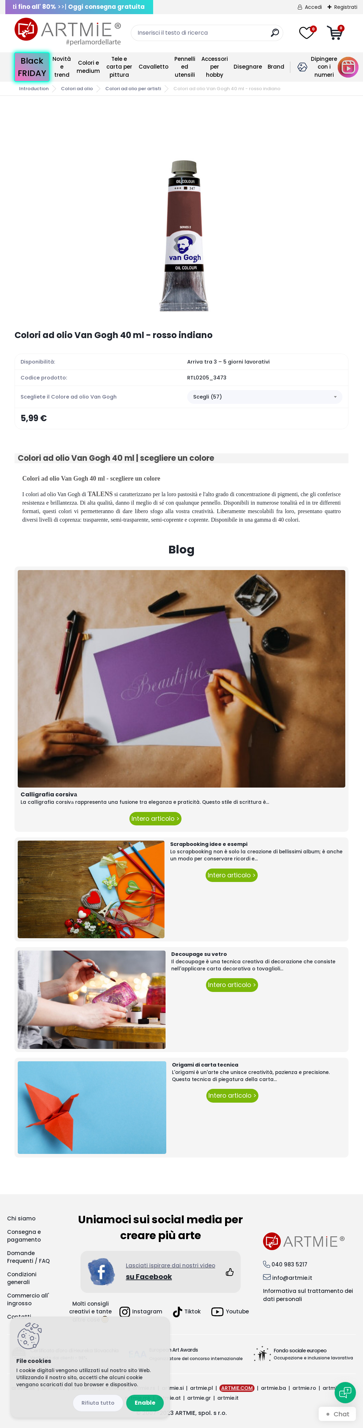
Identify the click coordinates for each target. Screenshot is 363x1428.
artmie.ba (273, 1388)
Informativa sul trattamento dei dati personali (308, 1295)
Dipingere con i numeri (324, 67)
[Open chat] (345, 1392)
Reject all (98, 1403)
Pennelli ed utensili (184, 67)
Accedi (313, 7)
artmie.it (228, 1397)
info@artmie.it (292, 1278)
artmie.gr (199, 1397)
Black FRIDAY (32, 67)
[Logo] (68, 32)
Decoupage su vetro (199, 954)
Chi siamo (21, 1218)
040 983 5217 (289, 1264)
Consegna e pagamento (24, 1236)
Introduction (34, 88)
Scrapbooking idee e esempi (208, 844)
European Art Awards (173, 1349)
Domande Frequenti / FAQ (28, 1257)
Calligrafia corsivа (49, 794)
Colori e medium (88, 67)
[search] (275, 35)
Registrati (345, 7)
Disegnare (248, 66)
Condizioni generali (22, 1278)
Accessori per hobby (214, 67)
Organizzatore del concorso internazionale (196, 1359)
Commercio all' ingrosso (28, 1299)
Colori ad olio (77, 88)
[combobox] (264, 397)
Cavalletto (153, 66)
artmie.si (173, 1388)
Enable (145, 1403)
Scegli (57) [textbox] (207, 396)
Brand (276, 66)
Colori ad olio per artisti (133, 88)
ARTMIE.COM (237, 1388)
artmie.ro (304, 1388)
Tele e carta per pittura (119, 67)
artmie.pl (201, 1388)
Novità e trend (61, 67)
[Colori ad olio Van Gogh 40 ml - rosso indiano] (181, 213)
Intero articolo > (155, 818)
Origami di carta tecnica (205, 1064)
